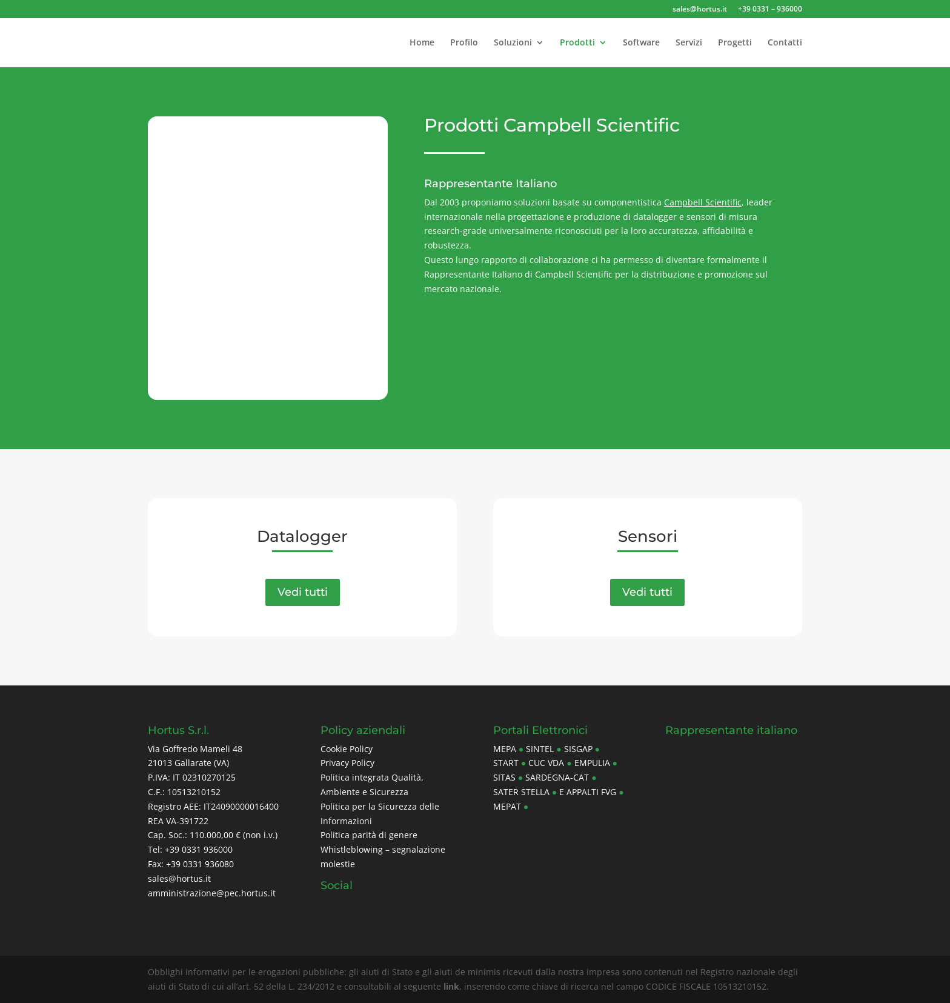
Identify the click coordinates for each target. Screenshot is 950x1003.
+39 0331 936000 (199, 849)
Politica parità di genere (369, 835)
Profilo (464, 43)
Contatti (785, 43)
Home (422, 43)
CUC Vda (546, 762)
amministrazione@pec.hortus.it (212, 893)
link (451, 986)
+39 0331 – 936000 (770, 9)
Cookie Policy (347, 749)
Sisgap (578, 749)
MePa (504, 749)
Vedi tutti (302, 592)
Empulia (592, 762)
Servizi (689, 43)
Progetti (735, 43)
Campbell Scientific (703, 202)
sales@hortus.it (700, 9)
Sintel (540, 749)
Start (506, 762)
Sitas (504, 777)
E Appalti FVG (587, 792)
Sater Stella (521, 792)
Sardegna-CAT (557, 777)
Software (641, 43)
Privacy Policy (347, 762)
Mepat (507, 806)
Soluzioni (513, 43)
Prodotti (577, 43)
